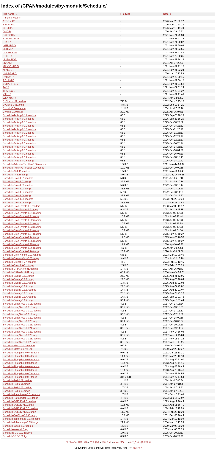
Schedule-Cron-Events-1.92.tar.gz (21, 223)
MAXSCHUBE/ (11, 66)
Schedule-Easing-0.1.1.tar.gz (18, 279)
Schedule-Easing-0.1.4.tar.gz (18, 300)
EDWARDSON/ (11, 38)
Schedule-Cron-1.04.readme (18, 192)
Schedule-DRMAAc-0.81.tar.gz (19, 272)
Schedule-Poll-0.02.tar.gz (16, 391)
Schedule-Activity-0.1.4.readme (19, 143)
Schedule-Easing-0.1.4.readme (19, 297)
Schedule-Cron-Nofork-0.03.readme (22, 255)
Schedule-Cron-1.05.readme (18, 199)
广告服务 (94, 442)
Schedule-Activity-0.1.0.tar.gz (18, 119)
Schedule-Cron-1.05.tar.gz (17, 202)
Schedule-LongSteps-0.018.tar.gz (21, 307)
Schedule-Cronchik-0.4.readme (19, 262)
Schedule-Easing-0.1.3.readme (19, 289)
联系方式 (106, 442)
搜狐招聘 (83, 442)
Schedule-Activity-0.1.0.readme (19, 115)
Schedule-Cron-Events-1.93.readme (22, 227)
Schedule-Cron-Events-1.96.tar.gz (21, 251)
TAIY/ (6, 87)
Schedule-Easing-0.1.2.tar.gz (18, 286)
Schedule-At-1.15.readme (16, 171)
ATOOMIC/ (9, 21)
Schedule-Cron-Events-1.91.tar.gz (21, 216)
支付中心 (71, 442)
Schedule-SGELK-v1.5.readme (19, 401)
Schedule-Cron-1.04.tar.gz (17, 195)
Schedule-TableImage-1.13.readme (22, 419)
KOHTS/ (7, 56)
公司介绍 (134, 442)
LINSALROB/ (10, 59)
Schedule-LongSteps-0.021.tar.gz (21, 328)
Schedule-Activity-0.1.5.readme (19, 150)
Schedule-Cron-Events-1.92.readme (22, 220)
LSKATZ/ (8, 63)
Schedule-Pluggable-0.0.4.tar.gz (20, 356)
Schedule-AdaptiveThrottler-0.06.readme (24, 164)
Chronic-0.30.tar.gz (13, 112)
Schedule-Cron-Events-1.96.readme (22, 248)
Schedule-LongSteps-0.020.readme (22, 317)
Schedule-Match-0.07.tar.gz (17, 349)
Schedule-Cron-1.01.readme (18, 178)
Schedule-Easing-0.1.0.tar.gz (18, 276)
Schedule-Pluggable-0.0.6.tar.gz (20, 370)
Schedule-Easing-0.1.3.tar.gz (18, 293)
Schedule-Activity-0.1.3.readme (19, 136)
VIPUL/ (7, 94)
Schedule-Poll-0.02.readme (17, 387)
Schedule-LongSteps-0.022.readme (22, 331)
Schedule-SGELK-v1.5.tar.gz (18, 405)
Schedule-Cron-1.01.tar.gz (17, 181)
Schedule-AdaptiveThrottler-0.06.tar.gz (23, 167)
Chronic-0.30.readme (14, 108)
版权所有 (138, 448)
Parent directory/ (11, 17)
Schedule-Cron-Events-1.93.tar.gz (21, 230)
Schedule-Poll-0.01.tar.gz (16, 384)
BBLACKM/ (9, 24)
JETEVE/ (8, 49)
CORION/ (8, 28)
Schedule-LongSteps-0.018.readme (22, 303)
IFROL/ (7, 42)
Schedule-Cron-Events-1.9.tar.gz (20, 209)
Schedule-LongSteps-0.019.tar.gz (21, 314)
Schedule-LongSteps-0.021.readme (22, 324)
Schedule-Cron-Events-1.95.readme (22, 241)
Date (165, 14)
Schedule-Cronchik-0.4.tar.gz (18, 265)
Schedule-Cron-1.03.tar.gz (17, 188)
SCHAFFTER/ (10, 84)
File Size (125, 14)
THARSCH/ (9, 91)
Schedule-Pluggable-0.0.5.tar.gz (20, 363)
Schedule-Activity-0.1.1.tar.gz (18, 125)
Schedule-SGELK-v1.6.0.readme (20, 408)
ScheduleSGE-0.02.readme (17, 433)
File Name (8, 14)
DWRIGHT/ (9, 35)
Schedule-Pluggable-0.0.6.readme (21, 366)
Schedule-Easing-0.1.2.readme (19, 283)
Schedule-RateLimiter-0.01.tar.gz (20, 398)
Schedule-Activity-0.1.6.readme (19, 157)
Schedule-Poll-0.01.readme (17, 380)
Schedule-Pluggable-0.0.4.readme (21, 352)
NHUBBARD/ (10, 73)
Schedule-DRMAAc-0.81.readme (20, 269)
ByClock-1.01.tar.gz (13, 105)
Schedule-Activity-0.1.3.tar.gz (18, 139)
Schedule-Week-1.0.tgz (15, 429)
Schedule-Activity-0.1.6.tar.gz (18, 160)
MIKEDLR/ (8, 70)
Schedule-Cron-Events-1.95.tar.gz (21, 244)
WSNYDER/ (9, 98)
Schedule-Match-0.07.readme (19, 345)
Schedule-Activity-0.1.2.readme (19, 129)
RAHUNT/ (8, 77)
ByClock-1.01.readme (14, 101)
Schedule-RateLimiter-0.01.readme (21, 394)
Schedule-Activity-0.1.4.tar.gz (18, 147)
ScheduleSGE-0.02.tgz (15, 436)
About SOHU (120, 442)
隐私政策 (146, 442)
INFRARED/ (9, 45)
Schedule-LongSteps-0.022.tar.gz (21, 335)
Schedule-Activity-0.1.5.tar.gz (18, 153)
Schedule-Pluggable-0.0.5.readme (21, 359)
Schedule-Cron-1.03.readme (18, 185)
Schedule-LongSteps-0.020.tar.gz (21, 321)
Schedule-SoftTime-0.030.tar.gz (20, 415)
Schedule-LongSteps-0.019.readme (22, 310)
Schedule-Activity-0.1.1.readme (19, 122)
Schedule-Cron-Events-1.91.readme (22, 213)
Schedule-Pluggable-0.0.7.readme (21, 373)
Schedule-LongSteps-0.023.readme (22, 338)
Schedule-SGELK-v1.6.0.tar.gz (19, 412)
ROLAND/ (8, 80)
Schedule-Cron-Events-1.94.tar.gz (21, 237)
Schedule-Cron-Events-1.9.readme (21, 206)
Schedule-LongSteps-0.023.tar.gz (21, 342)
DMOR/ (7, 31)
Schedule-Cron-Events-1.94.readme (22, 234)
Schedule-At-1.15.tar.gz (15, 174)
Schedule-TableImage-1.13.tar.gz (20, 422)
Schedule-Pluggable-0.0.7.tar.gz (20, 377)
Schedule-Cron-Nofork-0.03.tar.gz (21, 258)
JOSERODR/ (10, 52)
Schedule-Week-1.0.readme (18, 426)
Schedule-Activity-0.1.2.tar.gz (18, 133)
